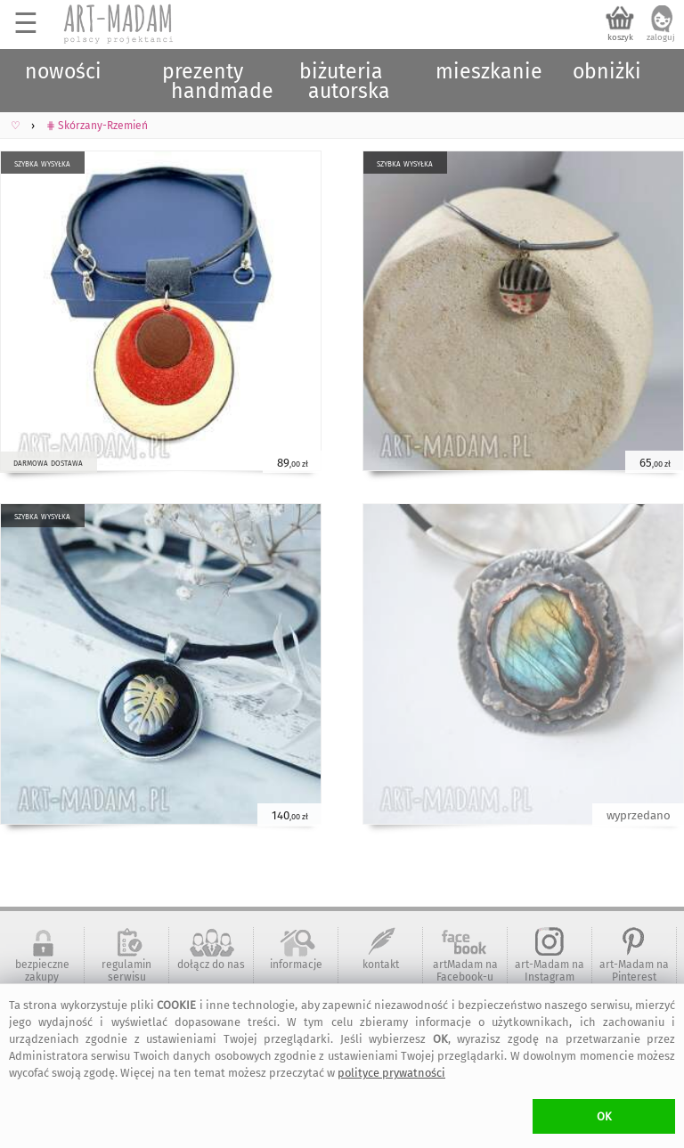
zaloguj (661, 37)
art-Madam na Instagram (549, 970)
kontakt (380, 964)
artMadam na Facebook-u (465, 970)
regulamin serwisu (126, 970)
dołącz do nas (211, 964)
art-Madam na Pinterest (634, 970)
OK (604, 1116)
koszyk (620, 37)
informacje (296, 964)
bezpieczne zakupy (42, 970)
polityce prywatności (391, 1072)
